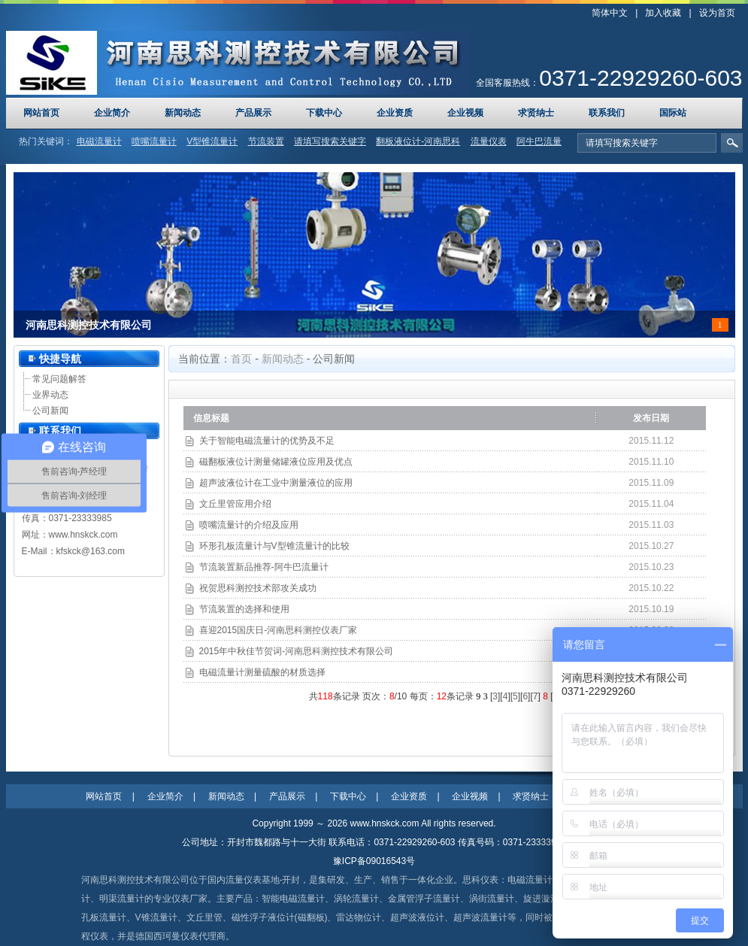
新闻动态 (283, 359)
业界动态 (50, 395)
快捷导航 (60, 359)
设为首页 (717, 13)
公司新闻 (50, 410)
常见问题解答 (59, 379)
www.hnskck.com (83, 534)
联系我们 (60, 431)
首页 (241, 359)
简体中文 (610, 13)
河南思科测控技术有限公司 (89, 325)
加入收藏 (663, 13)
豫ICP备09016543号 (374, 861)
